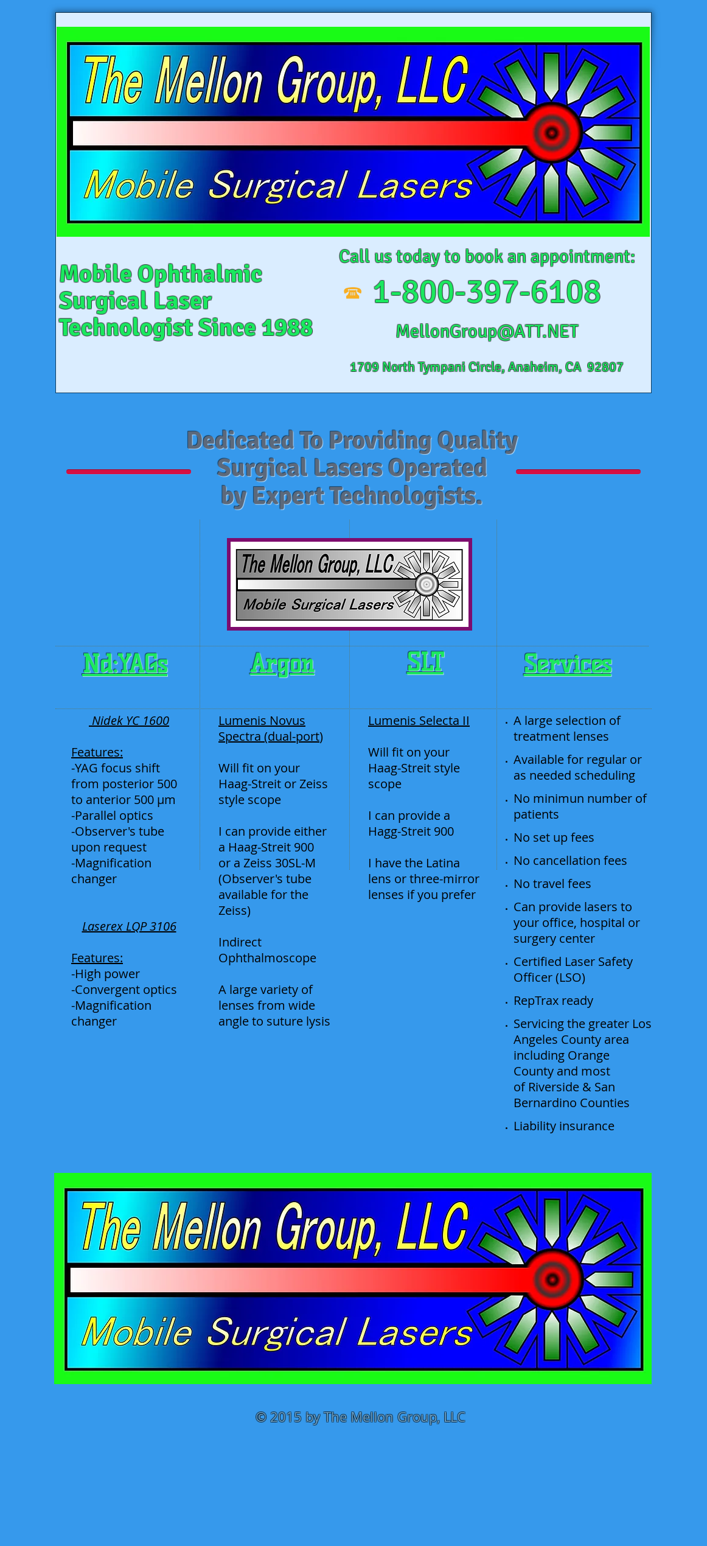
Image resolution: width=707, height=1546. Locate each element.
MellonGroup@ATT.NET (487, 331)
